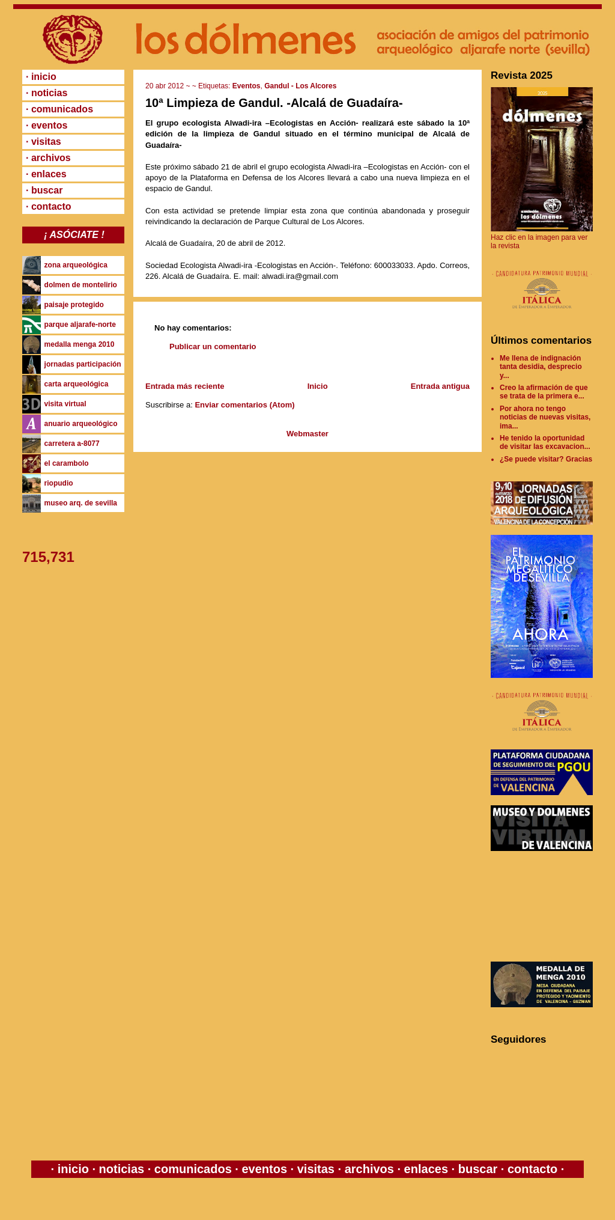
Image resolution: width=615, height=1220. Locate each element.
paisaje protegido (74, 304)
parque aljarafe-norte (80, 324)
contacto (530, 1169)
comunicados (193, 1169)
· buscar (44, 190)
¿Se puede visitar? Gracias (546, 459)
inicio (73, 1169)
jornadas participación (82, 364)
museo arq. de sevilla (80, 503)
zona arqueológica (76, 265)
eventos (264, 1169)
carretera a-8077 (72, 443)
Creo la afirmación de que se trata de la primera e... (544, 391)
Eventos (246, 86)
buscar (478, 1169)
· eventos (46, 125)
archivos (369, 1169)
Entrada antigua (440, 386)
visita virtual (65, 404)
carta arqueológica (76, 384)
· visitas (43, 141)
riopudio (58, 483)
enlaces (424, 1169)
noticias (121, 1169)
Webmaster (307, 433)
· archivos (48, 158)
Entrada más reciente (185, 386)
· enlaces (46, 174)
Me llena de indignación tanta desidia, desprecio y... (541, 367)
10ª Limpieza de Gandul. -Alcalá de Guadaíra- (274, 102)
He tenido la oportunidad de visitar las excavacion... (545, 442)
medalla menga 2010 (79, 344)
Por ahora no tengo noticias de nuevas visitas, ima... (545, 417)
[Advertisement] (545, 906)
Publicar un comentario (212, 346)
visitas (316, 1169)
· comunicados (59, 109)
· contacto (48, 206)
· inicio (41, 77)
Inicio (318, 386)
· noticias (46, 93)
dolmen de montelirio (80, 285)
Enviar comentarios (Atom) (244, 404)
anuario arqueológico (81, 423)
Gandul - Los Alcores (300, 86)
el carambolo (66, 463)
